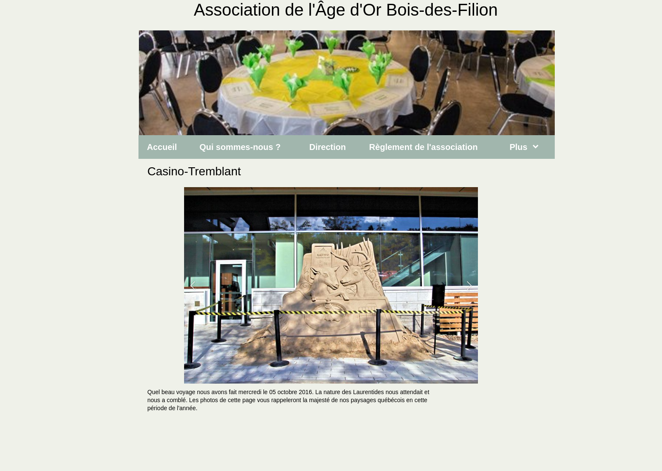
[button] (192, 285)
